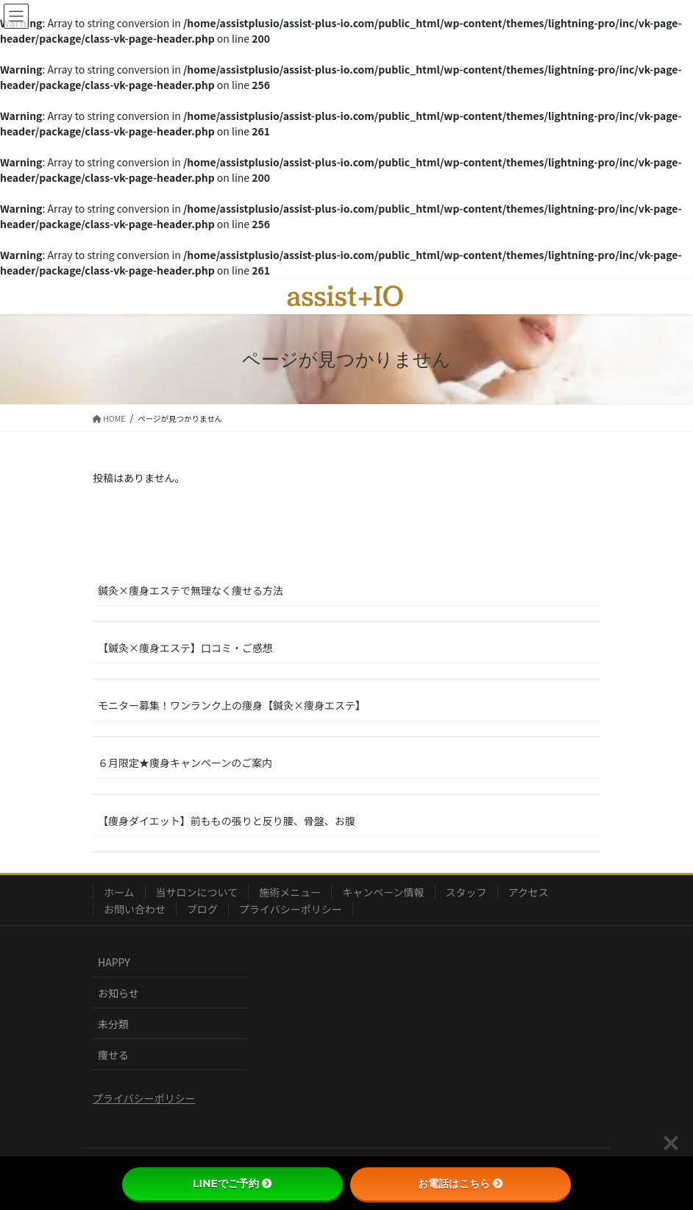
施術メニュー (290, 892)
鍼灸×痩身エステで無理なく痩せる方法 (190, 590)
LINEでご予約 (232, 1183)
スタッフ (466, 892)
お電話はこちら (460, 1183)
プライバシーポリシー (290, 909)
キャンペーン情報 (383, 892)
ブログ (202, 909)
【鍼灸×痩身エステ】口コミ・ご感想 (185, 647)
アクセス (528, 892)
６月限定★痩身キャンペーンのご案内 (185, 762)
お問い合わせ (135, 909)
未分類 (113, 1023)
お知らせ (118, 993)
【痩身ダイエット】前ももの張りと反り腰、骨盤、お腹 (226, 820)
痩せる (113, 1054)
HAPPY (114, 962)
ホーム (119, 892)
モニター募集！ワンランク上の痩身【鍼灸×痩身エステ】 (232, 705)
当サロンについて (197, 892)
